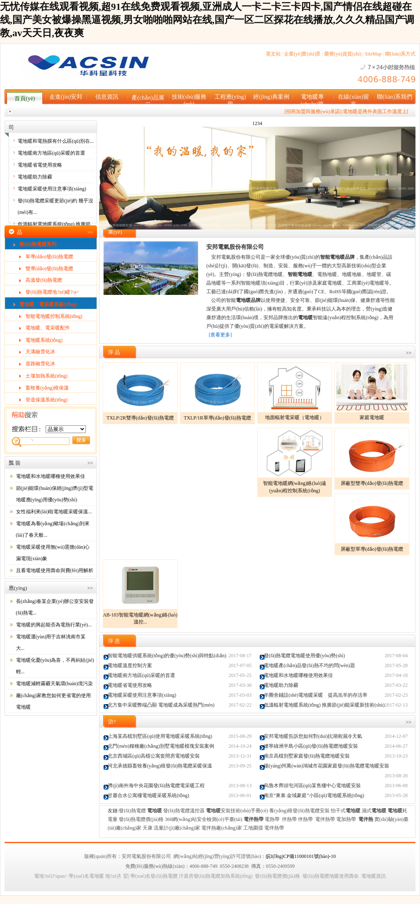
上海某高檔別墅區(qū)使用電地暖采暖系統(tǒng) (160, 736)
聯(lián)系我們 (394, 97)
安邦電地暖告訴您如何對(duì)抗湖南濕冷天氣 (313, 736)
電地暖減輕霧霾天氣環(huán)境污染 (54, 683)
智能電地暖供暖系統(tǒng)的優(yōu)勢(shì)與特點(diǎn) (167, 655)
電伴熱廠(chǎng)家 (221, 828)
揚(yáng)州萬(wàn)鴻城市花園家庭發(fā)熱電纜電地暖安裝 (326, 766)
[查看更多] (220, 335)
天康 (147, 828)
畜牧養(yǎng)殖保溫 (47, 388)
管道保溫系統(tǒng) (46, 400)
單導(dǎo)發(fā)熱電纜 (49, 257)
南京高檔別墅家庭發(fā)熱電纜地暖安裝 (307, 756)
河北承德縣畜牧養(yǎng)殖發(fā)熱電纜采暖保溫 (160, 766)
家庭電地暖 (372, 417)
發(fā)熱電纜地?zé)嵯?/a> (52, 292)
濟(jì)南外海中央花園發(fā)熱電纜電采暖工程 (156, 785)
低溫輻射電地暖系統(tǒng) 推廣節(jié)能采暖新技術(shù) (324, 705)
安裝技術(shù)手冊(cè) (237, 811)
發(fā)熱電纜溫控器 (184, 811)
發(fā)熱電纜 (132, 811)
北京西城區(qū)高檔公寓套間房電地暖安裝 (154, 756)
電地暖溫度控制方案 (130, 665)
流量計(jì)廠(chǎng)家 (177, 828)
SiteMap (373, 54)
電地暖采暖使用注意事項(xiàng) (52, 189)
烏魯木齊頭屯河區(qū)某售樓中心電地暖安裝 (312, 785)
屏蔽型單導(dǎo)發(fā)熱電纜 (372, 549)
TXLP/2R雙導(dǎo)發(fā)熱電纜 (140, 418)
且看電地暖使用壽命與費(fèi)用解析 (55, 570)
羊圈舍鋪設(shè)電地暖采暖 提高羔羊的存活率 (315, 695)
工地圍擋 (253, 828)
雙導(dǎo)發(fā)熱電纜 (49, 268)
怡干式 (345, 811)
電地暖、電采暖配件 (47, 328)
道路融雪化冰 (40, 363)
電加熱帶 (346, 819)
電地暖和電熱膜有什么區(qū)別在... (56, 141)
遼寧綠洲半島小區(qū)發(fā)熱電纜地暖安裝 (311, 746)
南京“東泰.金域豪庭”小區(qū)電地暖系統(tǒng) (314, 795)
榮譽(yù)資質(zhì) (343, 54)
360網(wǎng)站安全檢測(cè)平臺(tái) (203, 819)
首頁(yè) (24, 98)
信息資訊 (106, 97)
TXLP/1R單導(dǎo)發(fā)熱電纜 (217, 418)
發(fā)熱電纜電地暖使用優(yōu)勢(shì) (304, 655)
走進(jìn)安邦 (65, 97)
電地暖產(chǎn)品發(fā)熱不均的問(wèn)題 (309, 665)
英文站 (273, 54)
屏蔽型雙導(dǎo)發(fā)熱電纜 (372, 483)
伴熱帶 (289, 819)
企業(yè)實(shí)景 (302, 54)
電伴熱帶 (325, 819)
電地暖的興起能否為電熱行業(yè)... (54, 625)
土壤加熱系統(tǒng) (46, 376)
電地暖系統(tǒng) (43, 340)
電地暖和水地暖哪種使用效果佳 (50, 476)
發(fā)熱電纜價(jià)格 (141, 819)
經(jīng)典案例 (271, 97)
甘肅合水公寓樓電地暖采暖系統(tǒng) (148, 795)
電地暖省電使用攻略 (40, 165)
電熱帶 (272, 819)
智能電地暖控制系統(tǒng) (53, 316)
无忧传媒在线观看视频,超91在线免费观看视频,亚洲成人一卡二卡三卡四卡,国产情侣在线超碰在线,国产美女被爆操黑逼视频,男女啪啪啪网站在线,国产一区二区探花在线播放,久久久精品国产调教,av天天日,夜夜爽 (207, 19)
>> (90, 232)
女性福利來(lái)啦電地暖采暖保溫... (54, 512)
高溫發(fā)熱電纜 (43, 280)
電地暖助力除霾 (35, 177)
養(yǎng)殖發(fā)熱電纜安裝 (299, 811)
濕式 (374, 811)
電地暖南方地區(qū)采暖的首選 (51, 153)
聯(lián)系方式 (400, 54)
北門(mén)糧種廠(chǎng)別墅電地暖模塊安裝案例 (161, 746)
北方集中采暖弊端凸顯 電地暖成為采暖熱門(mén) (161, 705)
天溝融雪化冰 (40, 352)
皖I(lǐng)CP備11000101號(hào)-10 (301, 856)
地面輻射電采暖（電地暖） (294, 417)
